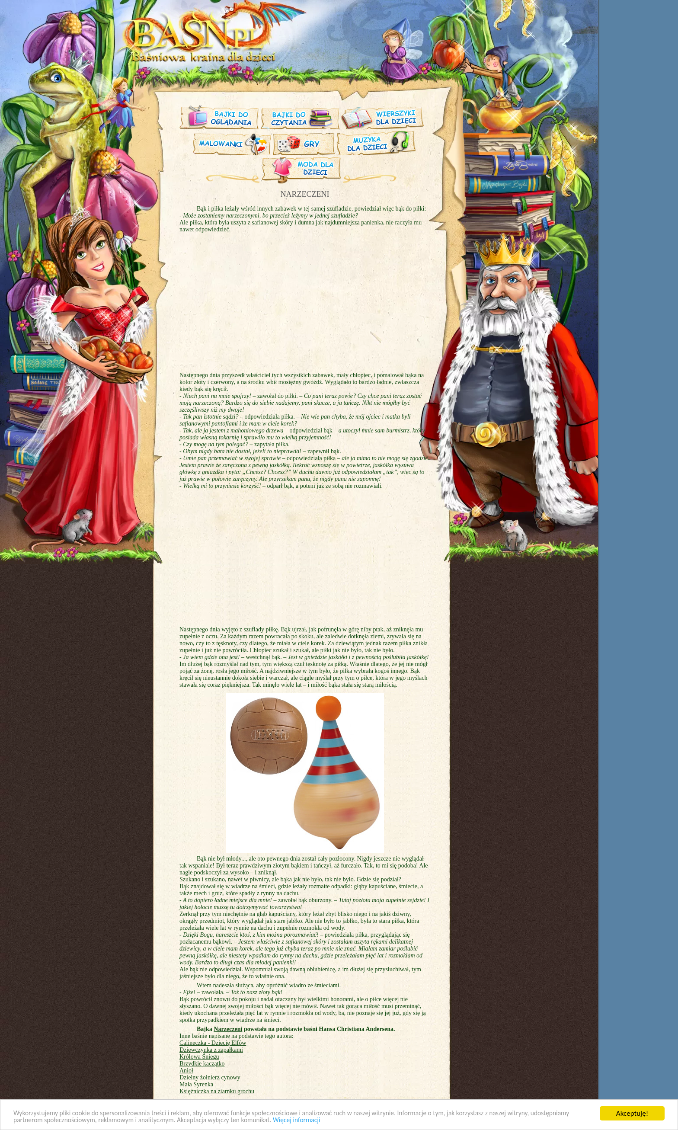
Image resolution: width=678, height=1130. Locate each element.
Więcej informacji (368, 1120)
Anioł (186, 1070)
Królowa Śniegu (199, 1056)
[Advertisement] (108, 215)
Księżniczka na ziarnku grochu (216, 1091)
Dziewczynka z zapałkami (211, 1050)
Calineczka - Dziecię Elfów (212, 1043)
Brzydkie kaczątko (202, 1063)
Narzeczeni (228, 1029)
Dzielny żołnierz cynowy (209, 1077)
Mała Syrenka (196, 1084)
